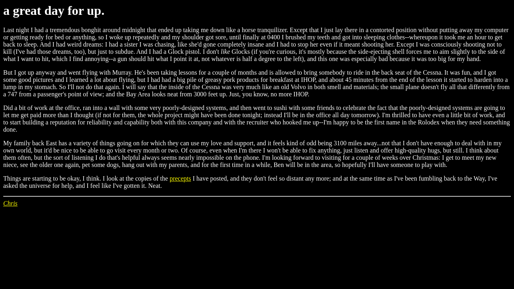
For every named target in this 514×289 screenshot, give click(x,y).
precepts (180, 178)
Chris (10, 203)
